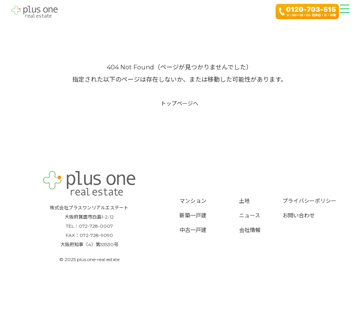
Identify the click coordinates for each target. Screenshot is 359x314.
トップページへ (179, 103)
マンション (193, 200)
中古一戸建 (193, 230)
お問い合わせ (299, 215)
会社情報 (250, 230)
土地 (244, 200)
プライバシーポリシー (309, 200)
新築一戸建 (193, 215)
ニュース (249, 215)
